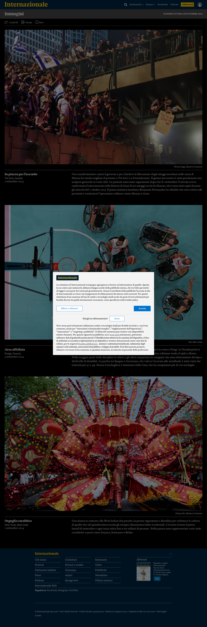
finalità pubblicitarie (88, 344)
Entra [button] (117, 319)
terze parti (115, 335)
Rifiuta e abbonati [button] (69, 309)
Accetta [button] (142, 309)
